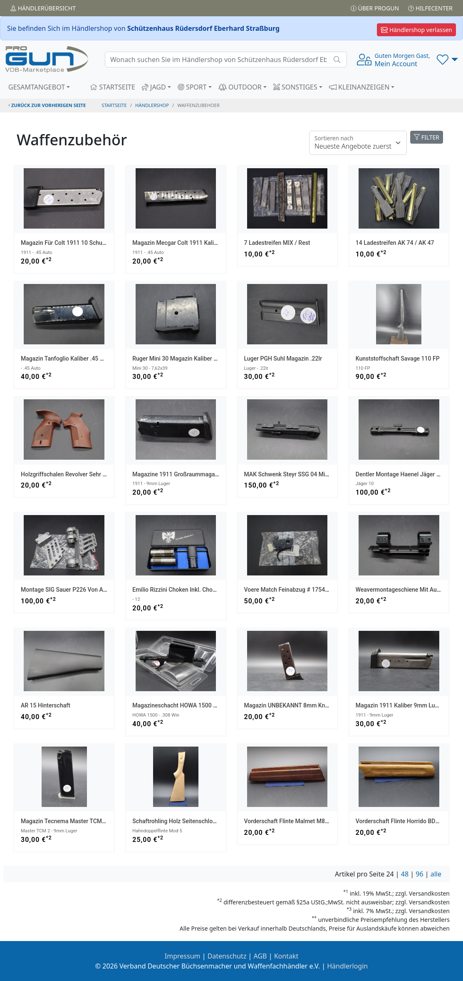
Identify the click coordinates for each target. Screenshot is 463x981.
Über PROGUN (375, 8)
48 (405, 874)
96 (419, 874)
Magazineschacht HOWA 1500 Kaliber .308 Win (193, 705)
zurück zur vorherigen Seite (47, 105)
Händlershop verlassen (416, 30)
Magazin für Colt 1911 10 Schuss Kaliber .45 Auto (86, 242)
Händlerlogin (347, 966)
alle (436, 874)
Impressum (183, 956)
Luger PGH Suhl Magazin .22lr (283, 358)
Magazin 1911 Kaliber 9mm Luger (399, 705)
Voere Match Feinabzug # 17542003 (291, 589)
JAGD (154, 87)
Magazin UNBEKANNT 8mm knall (288, 705)
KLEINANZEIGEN (359, 87)
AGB (260, 956)
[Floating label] (358, 143)
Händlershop (152, 105)
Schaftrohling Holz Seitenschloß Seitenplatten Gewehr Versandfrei (218, 821)
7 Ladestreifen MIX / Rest (277, 242)
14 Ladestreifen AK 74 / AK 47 (395, 242)
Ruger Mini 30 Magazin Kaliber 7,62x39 (183, 358)
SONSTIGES (295, 87)
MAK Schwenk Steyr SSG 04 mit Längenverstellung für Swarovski (329, 474)
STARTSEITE (112, 87)
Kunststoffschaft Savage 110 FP (398, 358)
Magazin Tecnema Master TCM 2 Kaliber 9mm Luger (89, 821)
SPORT (192, 87)
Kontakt (286, 956)
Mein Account (402, 60)
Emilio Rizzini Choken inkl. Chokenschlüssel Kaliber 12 (203, 589)
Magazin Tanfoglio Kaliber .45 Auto (66, 358)
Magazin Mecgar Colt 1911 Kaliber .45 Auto (188, 242)
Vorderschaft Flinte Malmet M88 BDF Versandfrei (308, 821)
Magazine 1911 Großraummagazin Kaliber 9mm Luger (202, 474)
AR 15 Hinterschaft (45, 705)
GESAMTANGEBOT (36, 87)
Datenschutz (227, 956)
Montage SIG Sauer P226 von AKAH (68, 589)
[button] (447, 59)
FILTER (426, 137)
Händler (43, 8)
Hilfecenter (430, 8)
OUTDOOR (240, 87)
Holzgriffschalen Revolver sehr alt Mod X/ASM (82, 474)
